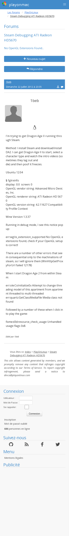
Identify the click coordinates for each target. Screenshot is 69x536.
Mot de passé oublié (15, 423)
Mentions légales (13, 457)
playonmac (15, 4)
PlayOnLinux (31, 12)
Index (28, 351)
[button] (64, 4)
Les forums (13, 12)
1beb (8, 81)
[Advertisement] (32, 501)
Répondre (35, 69)
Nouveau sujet (34, 59)
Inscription (10, 419)
